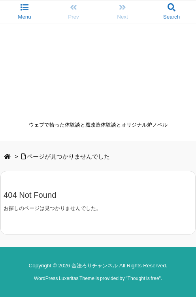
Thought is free (143, 278)
